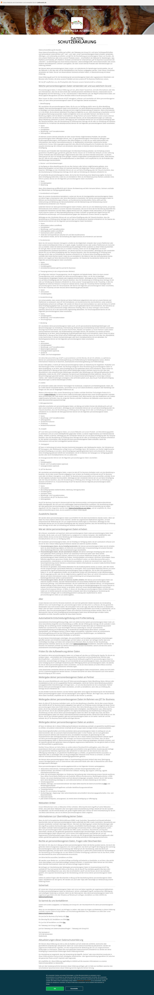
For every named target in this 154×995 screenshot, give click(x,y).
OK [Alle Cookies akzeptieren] (55, 988)
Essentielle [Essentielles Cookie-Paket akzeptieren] (74, 988)
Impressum (97, 9)
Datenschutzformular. (46, 913)
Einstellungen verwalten (83, 980)
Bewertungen (71, 9)
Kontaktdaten (84, 9)
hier (105, 784)
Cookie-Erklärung (49, 394)
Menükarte (59, 9)
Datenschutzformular (80, 644)
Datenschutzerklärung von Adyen (80, 508)
